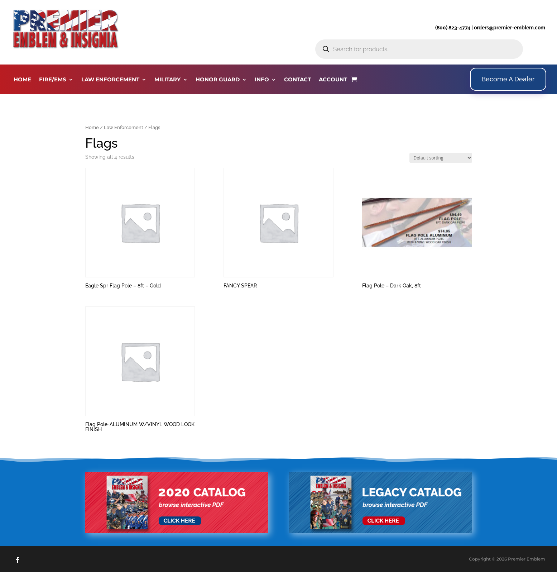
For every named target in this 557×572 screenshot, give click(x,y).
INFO (262, 80)
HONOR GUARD (218, 80)
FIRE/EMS (52, 80)
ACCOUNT (333, 80)
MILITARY (167, 80)
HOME (22, 80)
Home (92, 127)
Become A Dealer (508, 79)
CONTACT (297, 80)
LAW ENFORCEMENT (110, 80)
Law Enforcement (123, 127)
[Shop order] (440, 158)
